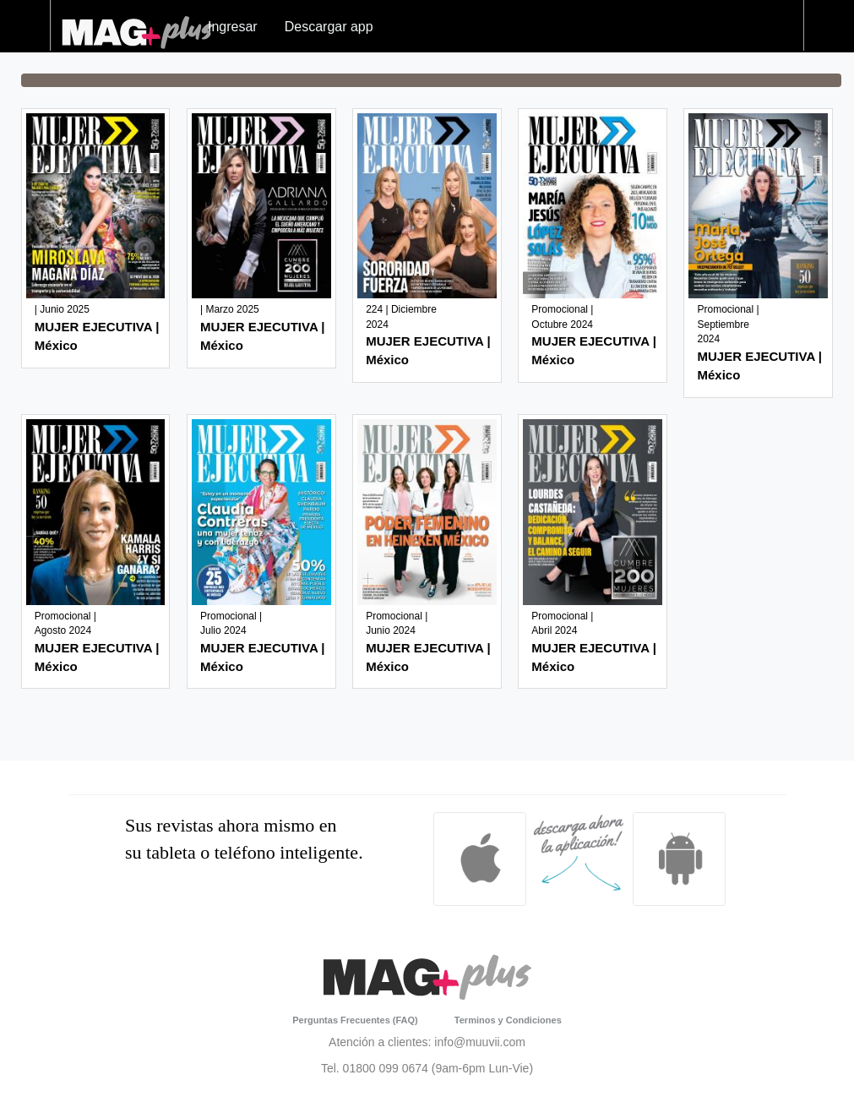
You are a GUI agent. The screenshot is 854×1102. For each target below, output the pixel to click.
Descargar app (329, 26)
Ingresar (233, 26)
